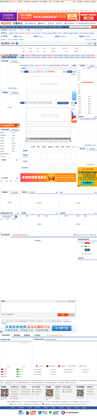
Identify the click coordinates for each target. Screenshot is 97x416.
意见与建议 (35, 394)
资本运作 (77, 55)
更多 (93, 55)
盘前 (22, 71)
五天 (42, 71)
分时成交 (81, 116)
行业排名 (37, 335)
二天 (30, 71)
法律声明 (61, 408)
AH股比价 (27, 33)
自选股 (54, 27)
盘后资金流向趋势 (51, 339)
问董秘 (66, 65)
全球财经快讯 (31, 23)
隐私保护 (69, 408)
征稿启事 (76, 408)
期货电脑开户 (90, 391)
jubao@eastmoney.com (84, 401)
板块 (23, 27)
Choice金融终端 (14, 398)
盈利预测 (54, 33)
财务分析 (66, 55)
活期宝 (57, 394)
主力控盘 (33, 57)
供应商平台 (38, 408)
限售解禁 (76, 33)
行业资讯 (31, 192)
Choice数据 (70, 23)
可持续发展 (21, 408)
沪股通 (15, 36)
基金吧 (82, 11)
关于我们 (13, 408)
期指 (17, 11)
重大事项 (88, 57)
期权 (21, 11)
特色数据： (22, 57)
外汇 (47, 11)
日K (22, 103)
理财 (62, 11)
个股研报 (44, 33)
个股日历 (23, 68)
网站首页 (2, 1)
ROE (2, 146)
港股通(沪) (57, 36)
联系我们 (46, 408)
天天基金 (48, 387)
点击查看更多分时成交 (90, 145)
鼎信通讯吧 (25, 65)
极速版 (74, 71)
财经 (2, 11)
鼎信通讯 (25, 150)
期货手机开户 (90, 389)
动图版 (69, 71)
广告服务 (29, 408)
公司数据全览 (14, 129)
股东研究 (50, 55)
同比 (13, 138)
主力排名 (33, 33)
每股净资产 (3, 135)
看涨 (82, 243)
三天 (34, 71)
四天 (38, 71)
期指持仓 (86, 33)
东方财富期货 (80, 387)
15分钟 (39, 103)
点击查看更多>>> (91, 164)
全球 (32, 11)
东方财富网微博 (37, 389)
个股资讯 (24, 192)
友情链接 (84, 408)
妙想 (50, 1)
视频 (74, 11)
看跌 (82, 246)
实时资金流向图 (39, 339)
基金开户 (57, 389)
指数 (10, 27)
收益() (2, 132)
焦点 (5, 11)
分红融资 (72, 55)
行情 (24, 11)
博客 (86, 11)
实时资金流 (6, 335)
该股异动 (92, 149)
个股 (20, 27)
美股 (36, 11)
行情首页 (2, 39)
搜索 (95, 11)
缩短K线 (66, 103)
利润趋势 (3, 160)
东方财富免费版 (14, 389)
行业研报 (49, 33)
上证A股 (9, 39)
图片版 (65, 71)
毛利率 (2, 143)
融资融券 (92, 33)
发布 (63, 315)
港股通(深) (81, 36)
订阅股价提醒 (50, 71)
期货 (43, 11)
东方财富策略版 (14, 394)
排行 (27, 27)
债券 (70, 11)
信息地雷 (14, 92)
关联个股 (88, 55)
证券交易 (86, 1)
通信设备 (15, 39)
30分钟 (44, 103)
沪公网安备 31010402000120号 (51, 404)
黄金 (51, 11)
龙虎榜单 (70, 33)
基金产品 (57, 396)
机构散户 (38, 57)
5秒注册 (73, 301)
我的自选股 (4, 61)
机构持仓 (77, 57)
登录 (69, 301)
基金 (58, 11)
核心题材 (44, 55)
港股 (40, 11)
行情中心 (4, 27)
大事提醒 (5, 92)
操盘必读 (27, 55)
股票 (9, 11)
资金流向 (22, 33)
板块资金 (38, 33)
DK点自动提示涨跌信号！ (87, 82)
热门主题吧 (90, 235)
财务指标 (17, 335)
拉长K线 (60, 103)
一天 (26, 71)
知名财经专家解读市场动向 (56, 335)
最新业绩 (72, 57)
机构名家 (81, 258)
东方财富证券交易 (25, 394)
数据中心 (43, 23)
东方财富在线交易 (25, 391)
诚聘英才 (53, 408)
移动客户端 (12, 1)
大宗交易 (81, 33)
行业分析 (83, 55)
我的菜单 (80, 1)
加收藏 (7, 1)
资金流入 (20, 36)
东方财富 (3, 387)
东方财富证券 (34, 1)
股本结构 (61, 55)
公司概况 (33, 55)
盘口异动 (82, 149)
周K (26, 103)
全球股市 (4, 30)
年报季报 (65, 33)
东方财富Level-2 (14, 391)
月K (30, 103)
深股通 (35, 36)
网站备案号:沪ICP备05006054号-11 (33, 404)
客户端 (60, 23)
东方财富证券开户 (25, 389)
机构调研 (60, 65)
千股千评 (60, 33)
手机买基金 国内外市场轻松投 (87, 23)
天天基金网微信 (67, 392)
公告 (61, 192)
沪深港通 (4, 36)
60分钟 (50, 103)
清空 (71, 315)
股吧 (77, 11)
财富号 (90, 11)
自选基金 (59, 27)
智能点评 (61, 57)
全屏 (74, 74)
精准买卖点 (39, 65)
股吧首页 (76, 235)
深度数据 (50, 57)
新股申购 (11, 33)
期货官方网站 (90, 394)
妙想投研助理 (13, 396)
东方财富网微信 (37, 392)
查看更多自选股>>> (13, 88)
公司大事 (55, 55)
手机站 (52, 23)
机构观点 (27, 335)
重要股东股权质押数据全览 (21, 235)
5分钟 (34, 103)
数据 (28, 11)
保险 (66, 11)
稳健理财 (57, 398)
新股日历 (16, 33)
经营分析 (38, 55)
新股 (13, 11)
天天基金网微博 (67, 389)
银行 (55, 11)
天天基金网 (26, 1)
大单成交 (47, 65)
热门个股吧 (83, 235)
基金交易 (57, 391)
